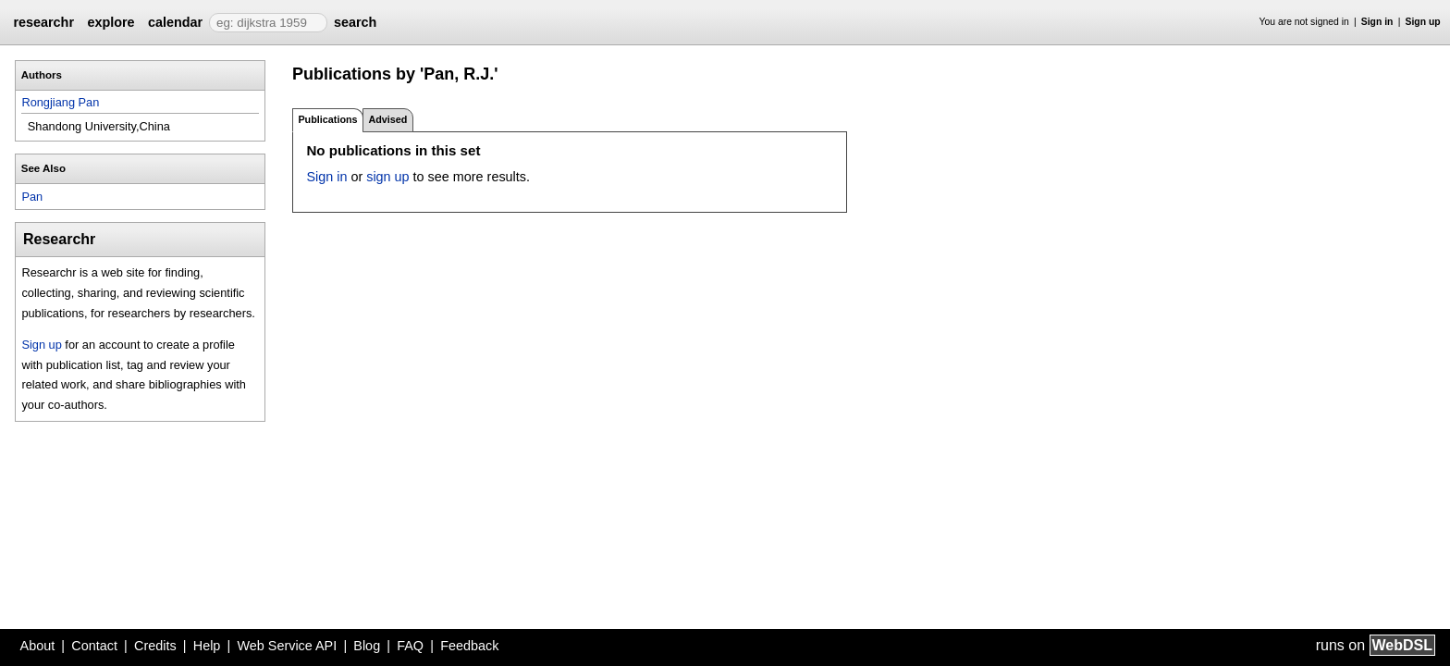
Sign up (1423, 22)
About (37, 645)
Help (207, 645)
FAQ (410, 645)
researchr (43, 22)
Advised (387, 119)
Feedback (469, 645)
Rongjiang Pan (60, 102)
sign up (387, 176)
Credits (155, 645)
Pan (32, 197)
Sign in (1377, 22)
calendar (175, 22)
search (355, 22)
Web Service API (287, 645)
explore (110, 22)
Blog (366, 645)
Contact (94, 645)
